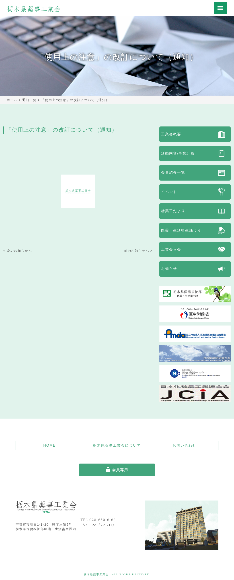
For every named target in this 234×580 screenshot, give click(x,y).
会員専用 (120, 470)
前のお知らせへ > (138, 250)
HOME (49, 445)
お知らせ (169, 269)
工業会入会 (171, 249)
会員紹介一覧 (173, 172)
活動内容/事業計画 (178, 153)
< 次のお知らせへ (17, 250)
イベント (169, 192)
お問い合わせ (184, 445)
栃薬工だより (173, 211)
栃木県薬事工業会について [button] (117, 445)
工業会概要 (171, 134)
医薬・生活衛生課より (181, 230)
